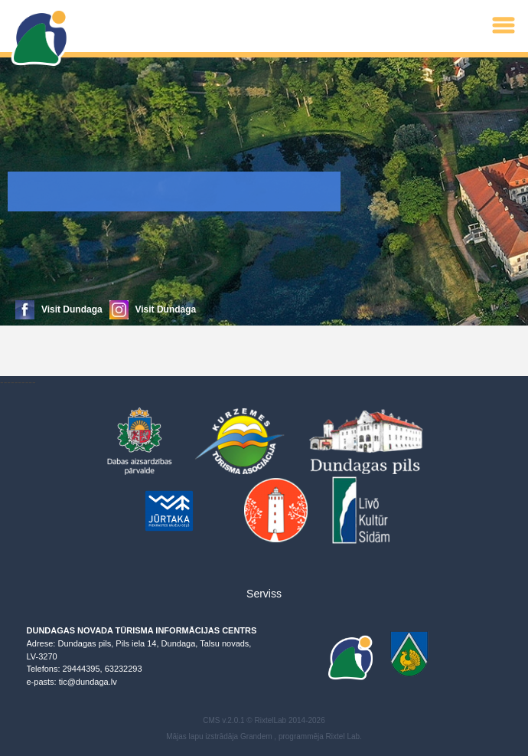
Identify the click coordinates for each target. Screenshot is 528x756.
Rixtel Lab (343, 736)
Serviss (264, 593)
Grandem (256, 736)
